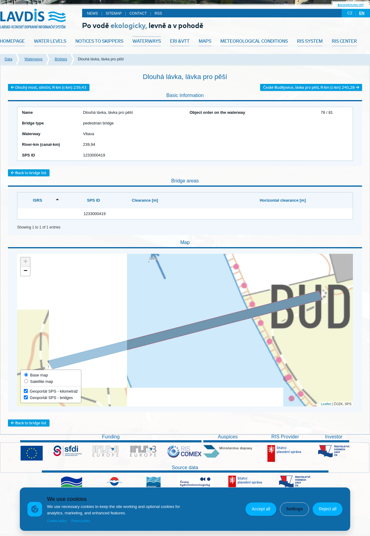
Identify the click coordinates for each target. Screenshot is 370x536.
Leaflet (326, 404)
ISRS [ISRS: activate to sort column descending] (37, 200)
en (362, 13)
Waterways (33, 59)
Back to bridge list (28, 173)
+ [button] (25, 262)
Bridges (61, 59)
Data (8, 59)
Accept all (261, 508)
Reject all (327, 508)
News (92, 13)
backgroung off (351, 5)
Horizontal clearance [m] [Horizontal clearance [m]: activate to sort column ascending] (283, 200)
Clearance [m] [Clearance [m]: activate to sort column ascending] (145, 200)
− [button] (25, 271)
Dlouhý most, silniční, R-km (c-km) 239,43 (48, 87)
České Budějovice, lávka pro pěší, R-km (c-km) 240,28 (311, 87)
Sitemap (114, 13)
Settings (294, 508)
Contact (138, 13)
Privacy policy (80, 521)
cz (349, 13)
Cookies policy (57, 521)
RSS (158, 13)
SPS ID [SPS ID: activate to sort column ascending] (93, 200)
